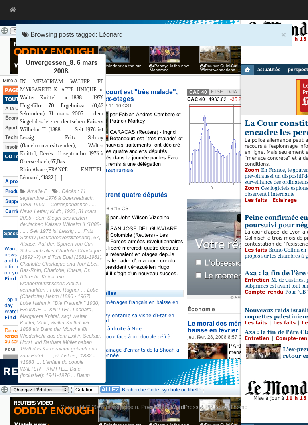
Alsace (27, 244)
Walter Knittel (65, 323)
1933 (69, 211)
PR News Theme (226, 407)
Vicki (42, 323)
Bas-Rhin (30, 270)
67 (96, 237)
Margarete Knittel (39, 316)
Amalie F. (37, 191)
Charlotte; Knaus (62, 270)
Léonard (82, 309)
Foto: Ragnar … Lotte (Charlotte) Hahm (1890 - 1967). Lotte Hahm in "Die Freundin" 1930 (59, 296)
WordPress (185, 407)
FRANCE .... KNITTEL (45, 309)
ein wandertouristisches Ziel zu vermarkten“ (50, 283)
